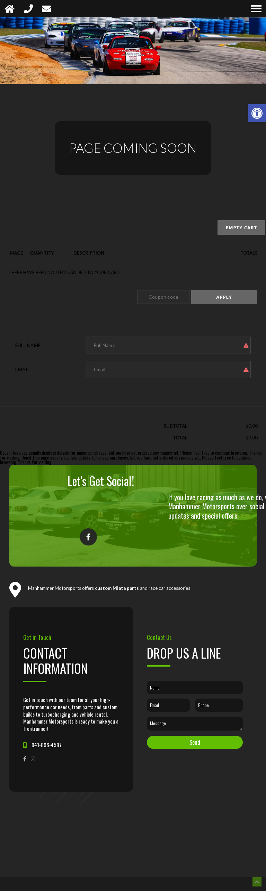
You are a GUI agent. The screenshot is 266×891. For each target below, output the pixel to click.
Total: (180, 437)
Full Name (28, 345)
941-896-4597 (47, 745)
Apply (224, 297)
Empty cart (241, 227)
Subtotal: (175, 426)
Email (22, 369)
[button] (257, 113)
